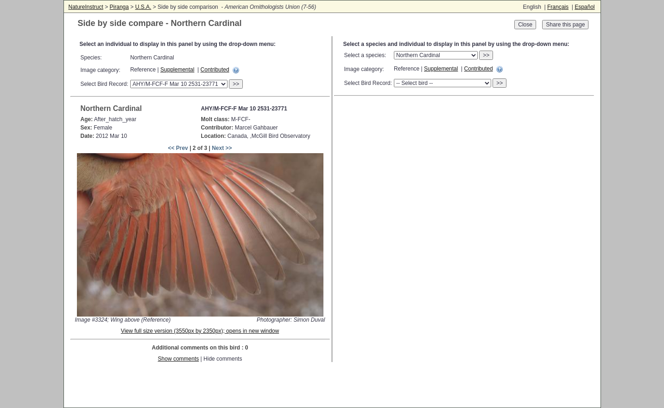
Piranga (119, 7)
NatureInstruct (86, 7)
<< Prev (178, 148)
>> (236, 84)
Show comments (178, 359)
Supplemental (177, 69)
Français (558, 7)
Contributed (215, 69)
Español (584, 7)
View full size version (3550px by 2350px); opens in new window (200, 331)
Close (525, 24)
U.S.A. (143, 7)
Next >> (222, 148)
